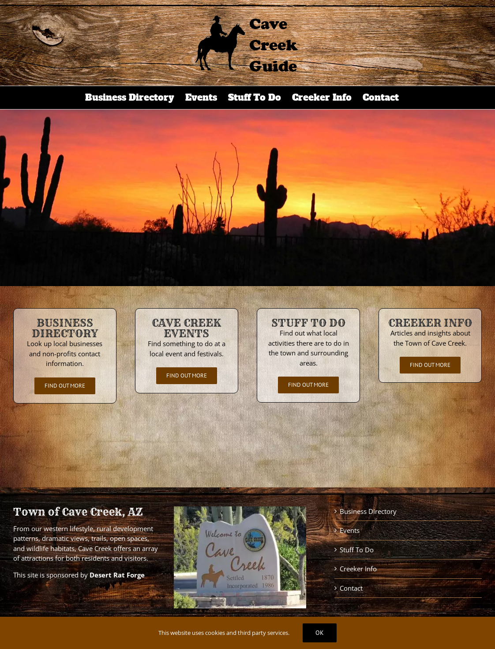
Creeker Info (358, 568)
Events (350, 530)
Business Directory (368, 511)
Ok (319, 633)
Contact (351, 588)
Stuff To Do (357, 549)
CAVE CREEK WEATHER (247, 445)
